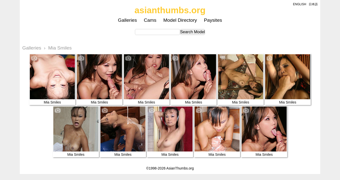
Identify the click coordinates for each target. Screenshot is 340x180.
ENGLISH (299, 4)
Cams (150, 20)
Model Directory (180, 20)
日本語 (313, 4)
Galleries (127, 20)
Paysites (213, 20)
